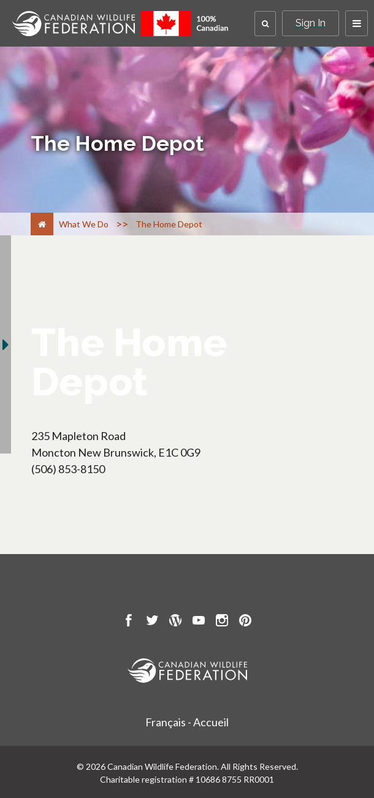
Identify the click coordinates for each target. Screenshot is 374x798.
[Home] (42, 224)
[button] (265, 23)
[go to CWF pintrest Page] (245, 622)
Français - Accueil (187, 722)
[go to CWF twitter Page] (152, 622)
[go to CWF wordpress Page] (175, 622)
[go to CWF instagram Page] (222, 622)
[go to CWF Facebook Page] (129, 622)
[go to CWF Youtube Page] (199, 622)
